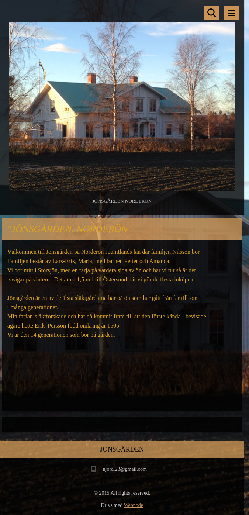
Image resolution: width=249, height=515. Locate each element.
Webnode (133, 505)
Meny (231, 13)
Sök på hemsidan (211, 13)
